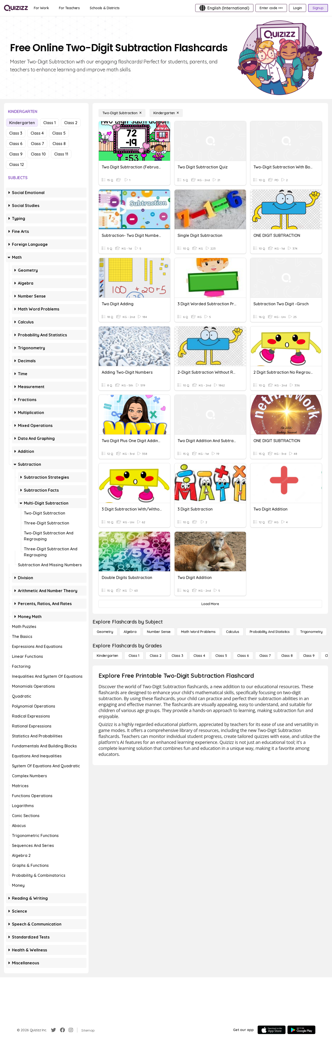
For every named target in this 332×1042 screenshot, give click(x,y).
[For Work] (41, 8)
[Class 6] (243, 656)
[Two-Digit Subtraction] (121, 113)
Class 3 (15, 133)
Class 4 (37, 133)
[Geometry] (105, 632)
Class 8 (59, 143)
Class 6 (15, 143)
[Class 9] (309, 656)
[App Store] (271, 1030)
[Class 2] (155, 656)
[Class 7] (265, 656)
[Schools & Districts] (104, 8)
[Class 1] (133, 656)
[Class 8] (287, 656)
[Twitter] (53, 1030)
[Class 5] (221, 656)
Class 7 (37, 143)
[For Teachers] (69, 8)
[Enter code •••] (271, 8)
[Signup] (318, 8)
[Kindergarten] (166, 113)
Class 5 (59, 133)
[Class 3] (177, 656)
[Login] (297, 8)
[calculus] (232, 632)
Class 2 (70, 122)
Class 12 (16, 164)
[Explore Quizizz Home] (16, 8)
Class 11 (61, 154)
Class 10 (38, 154)
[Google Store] (301, 1030)
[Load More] (210, 604)
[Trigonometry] (311, 632)
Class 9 (15, 154)
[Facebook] (62, 1030)
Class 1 (49, 122)
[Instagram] (71, 1030)
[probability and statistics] (269, 632)
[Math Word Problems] (198, 632)
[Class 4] (199, 656)
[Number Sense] (159, 632)
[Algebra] (130, 632)
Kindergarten (22, 122)
